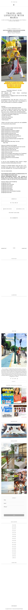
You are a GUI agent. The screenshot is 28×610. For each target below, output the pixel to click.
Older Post (24, 248)
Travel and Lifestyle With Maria (17, 608)
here (20, 162)
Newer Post (3, 248)
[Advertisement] (14, 313)
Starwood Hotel (23, 99)
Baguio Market (6, 111)
